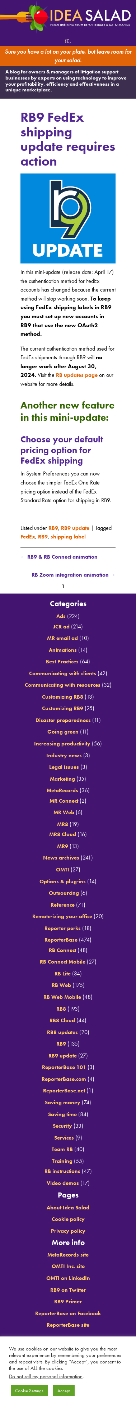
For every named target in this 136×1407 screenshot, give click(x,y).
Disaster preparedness (63, 720)
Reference (63, 905)
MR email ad (62, 638)
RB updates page (79, 375)
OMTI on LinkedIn (68, 1278)
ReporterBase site (68, 1325)
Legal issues (64, 767)
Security (62, 1126)
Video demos (63, 1183)
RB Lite (62, 974)
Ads (61, 616)
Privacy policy (68, 1231)
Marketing (62, 779)
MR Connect (63, 801)
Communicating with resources (62, 685)
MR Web (64, 812)
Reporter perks (62, 928)
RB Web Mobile (62, 997)
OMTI (63, 870)
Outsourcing (64, 893)
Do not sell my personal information (46, 1376)
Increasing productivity (62, 744)
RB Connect (62, 950)
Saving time (62, 1114)
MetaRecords (62, 790)
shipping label (71, 536)
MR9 (63, 846)
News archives (61, 858)
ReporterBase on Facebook (68, 1313)
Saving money (62, 1102)
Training (62, 1161)
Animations (62, 650)
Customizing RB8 (63, 697)
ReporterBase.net (64, 1091)
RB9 (53, 527)
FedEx (28, 536)
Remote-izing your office (62, 916)
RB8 (61, 1009)
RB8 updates (62, 1032)
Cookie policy (68, 1219)
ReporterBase (61, 940)
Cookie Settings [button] (29, 1391)
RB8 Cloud (62, 1020)
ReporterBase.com (64, 1079)
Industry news (64, 755)
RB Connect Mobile (62, 962)
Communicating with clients (62, 673)
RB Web (61, 985)
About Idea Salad (68, 1208)
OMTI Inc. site (68, 1266)
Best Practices (62, 662)
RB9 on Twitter (68, 1290)
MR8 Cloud (62, 834)
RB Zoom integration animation (71, 575)
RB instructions (62, 1171)
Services (64, 1138)
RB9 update (77, 527)
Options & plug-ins (62, 881)
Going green (63, 732)
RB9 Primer (68, 1301)
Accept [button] (63, 1391)
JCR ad (61, 626)
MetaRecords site (68, 1255)
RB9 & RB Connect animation (61, 556)
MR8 (63, 824)
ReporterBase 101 (64, 1067)
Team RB (62, 1149)
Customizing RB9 (62, 708)
